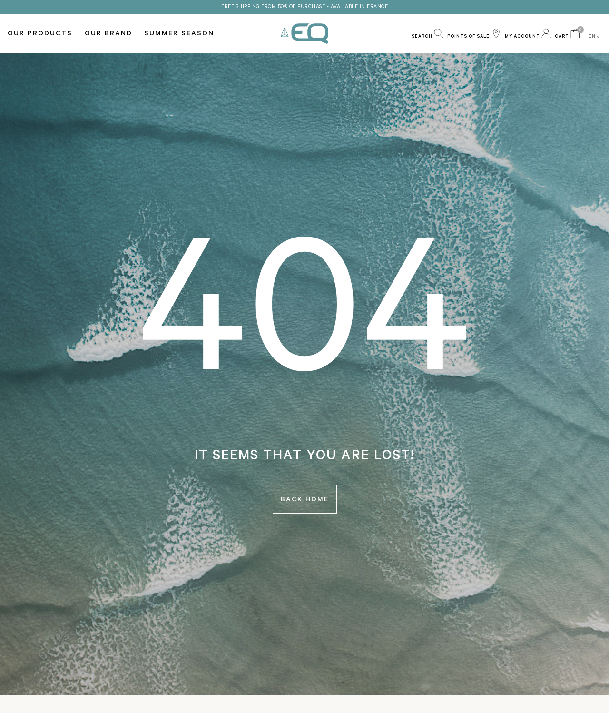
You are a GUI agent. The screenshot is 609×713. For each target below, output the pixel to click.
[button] (427, 33)
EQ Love (304, 33)
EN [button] (595, 36)
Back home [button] (305, 500)
